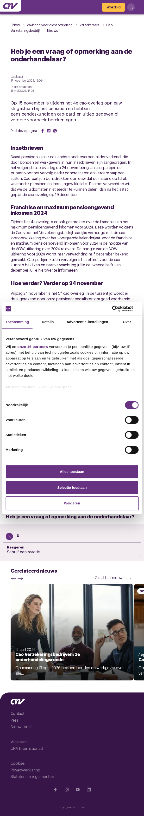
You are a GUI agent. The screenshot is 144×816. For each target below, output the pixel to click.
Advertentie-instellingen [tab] (87, 322)
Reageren (16, 546)
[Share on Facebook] (42, 131)
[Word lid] (113, 7)
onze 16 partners (32, 347)
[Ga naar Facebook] (55, 789)
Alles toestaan (72, 472)
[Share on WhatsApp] (55, 131)
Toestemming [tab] (17, 322)
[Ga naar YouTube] (77, 789)
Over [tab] (127, 322)
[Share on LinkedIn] (49, 131)
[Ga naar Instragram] (66, 789)
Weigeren (72, 503)
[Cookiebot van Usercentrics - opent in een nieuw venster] (117, 309)
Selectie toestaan (72, 487)
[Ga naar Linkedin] (88, 789)
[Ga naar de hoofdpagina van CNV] (10, 6)
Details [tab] (48, 322)
